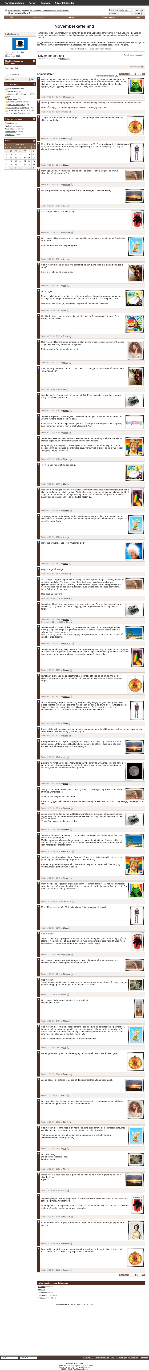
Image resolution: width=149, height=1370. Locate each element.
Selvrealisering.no (83, 1367)
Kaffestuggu (65, 58)
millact (65, 112)
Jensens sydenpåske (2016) (19, 110)
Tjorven (66, 459)
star (64, 206)
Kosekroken (12, 91)
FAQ (11, 17)
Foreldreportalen (14, 3)
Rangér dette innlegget (133, 55)
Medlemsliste (38, 17)
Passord (112, 13)
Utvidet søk (9, 79)
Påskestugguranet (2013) (18, 102)
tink (64, 259)
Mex (65, 994)
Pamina (66, 1243)
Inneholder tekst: (11, 68)
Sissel (65, 363)
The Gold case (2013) (16, 105)
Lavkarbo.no (69, 1367)
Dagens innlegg (108, 17)
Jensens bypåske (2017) (17, 113)
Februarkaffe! (43, 1295)
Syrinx (65, 784)
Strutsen (66, 184)
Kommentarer (135, 67)
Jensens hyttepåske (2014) (18, 107)
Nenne (65, 432)
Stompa (66, 510)
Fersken (66, 138)
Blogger (45, 3)
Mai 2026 (20, 144)
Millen (65, 1021)
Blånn (65, 165)
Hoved (91, 49)
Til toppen (144, 1358)
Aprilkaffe (41, 1289)
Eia (64, 286)
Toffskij (65, 336)
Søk (138, 17)
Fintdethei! (67, 643)
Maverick (66, 232)
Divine (65, 564)
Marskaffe (42, 1292)
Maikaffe (41, 1287)
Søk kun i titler (13, 74)
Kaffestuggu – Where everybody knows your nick (50, 10)
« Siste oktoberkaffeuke (78, 49)
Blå (64, 310)
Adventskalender (64, 3)
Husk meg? (138, 10)
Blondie (66, 411)
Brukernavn (113, 10)
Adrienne (18, 126)
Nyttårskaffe (43, 1298)
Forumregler (122, 1358)
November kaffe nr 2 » (104, 49)
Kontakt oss (88, 1358)
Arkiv (112, 1358)
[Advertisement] (74, 1331)
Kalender (72, 17)
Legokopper (12, 99)
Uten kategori (13, 88)
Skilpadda (67, 97)
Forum (32, 3)
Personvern (133, 1358)
